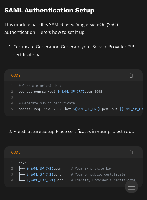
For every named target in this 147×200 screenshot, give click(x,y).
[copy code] (131, 75)
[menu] (131, 186)
